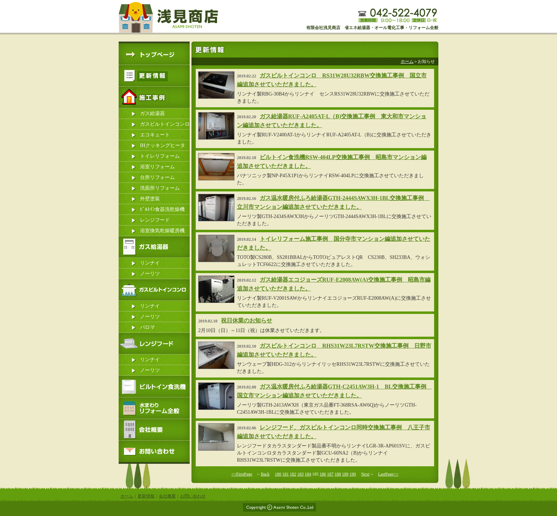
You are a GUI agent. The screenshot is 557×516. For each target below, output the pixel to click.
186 (323, 474)
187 (330, 474)
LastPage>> (388, 474)
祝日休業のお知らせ (246, 320)
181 (285, 474)
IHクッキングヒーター (162, 147)
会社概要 (167, 496)
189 (345, 474)
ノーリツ (150, 273)
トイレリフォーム (160, 156)
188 (338, 474)
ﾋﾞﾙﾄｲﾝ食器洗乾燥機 (162, 209)
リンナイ (150, 263)
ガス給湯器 (152, 113)
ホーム (407, 61)
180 (278, 474)
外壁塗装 (150, 198)
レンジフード (155, 220)
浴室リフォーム (157, 166)
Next (365, 474)
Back (265, 474)
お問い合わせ (193, 496)
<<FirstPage (241, 474)
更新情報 (146, 496)
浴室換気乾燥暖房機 (162, 230)
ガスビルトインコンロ (165, 124)
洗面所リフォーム (160, 188)
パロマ (147, 327)
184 (308, 474)
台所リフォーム (157, 177)
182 (293, 474)
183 (300, 474)
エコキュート (155, 134)
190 (353, 474)
